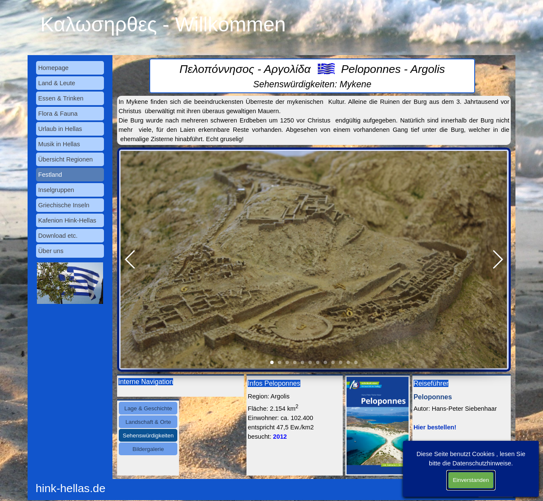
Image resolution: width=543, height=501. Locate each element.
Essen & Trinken (61, 98)
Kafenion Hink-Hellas (67, 220)
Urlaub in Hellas (60, 128)
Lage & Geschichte (148, 408)
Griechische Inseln (64, 205)
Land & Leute (56, 83)
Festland (50, 174)
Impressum (497, 484)
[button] (130, 259)
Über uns (50, 251)
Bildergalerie (148, 449)
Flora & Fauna (58, 113)
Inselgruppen (56, 189)
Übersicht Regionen (65, 159)
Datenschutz (496, 493)
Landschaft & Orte (148, 422)
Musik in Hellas (59, 144)
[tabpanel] (312, 76)
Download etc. (58, 235)
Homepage (53, 67)
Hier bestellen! (435, 427)
